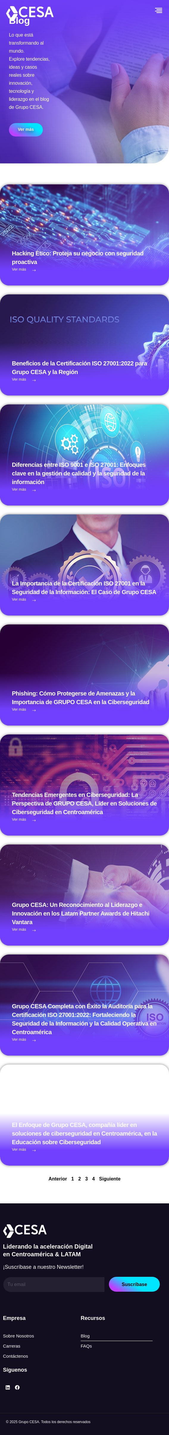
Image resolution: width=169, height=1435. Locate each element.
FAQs (86, 1345)
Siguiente (110, 1178)
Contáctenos (15, 1356)
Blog (85, 1335)
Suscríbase (134, 1284)
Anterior (57, 1178)
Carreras (11, 1345)
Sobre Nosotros (18, 1335)
